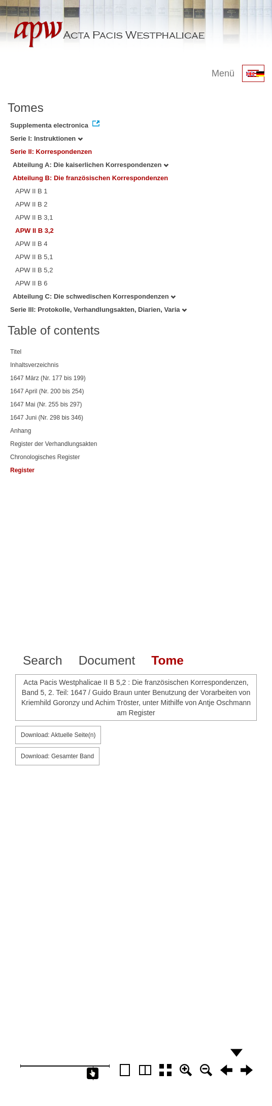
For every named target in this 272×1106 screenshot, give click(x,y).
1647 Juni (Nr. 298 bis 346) (46, 417)
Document (107, 660)
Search (42, 660)
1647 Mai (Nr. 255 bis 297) (46, 404)
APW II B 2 (31, 204)
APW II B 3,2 (34, 230)
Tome (167, 660)
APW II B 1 (31, 191)
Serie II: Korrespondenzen (51, 151)
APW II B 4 (31, 244)
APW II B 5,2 (34, 270)
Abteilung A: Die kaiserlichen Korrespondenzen (90, 165)
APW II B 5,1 (34, 257)
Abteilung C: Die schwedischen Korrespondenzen (94, 296)
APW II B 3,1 (34, 217)
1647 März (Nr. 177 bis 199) (48, 378)
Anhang (20, 430)
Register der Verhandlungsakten (53, 443)
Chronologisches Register (45, 457)
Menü (223, 73)
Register (22, 470)
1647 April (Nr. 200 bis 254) (47, 391)
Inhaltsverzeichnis (34, 364)
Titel (15, 351)
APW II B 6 (31, 283)
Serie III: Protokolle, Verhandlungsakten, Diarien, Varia (98, 309)
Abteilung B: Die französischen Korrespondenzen (90, 178)
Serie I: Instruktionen (46, 138)
